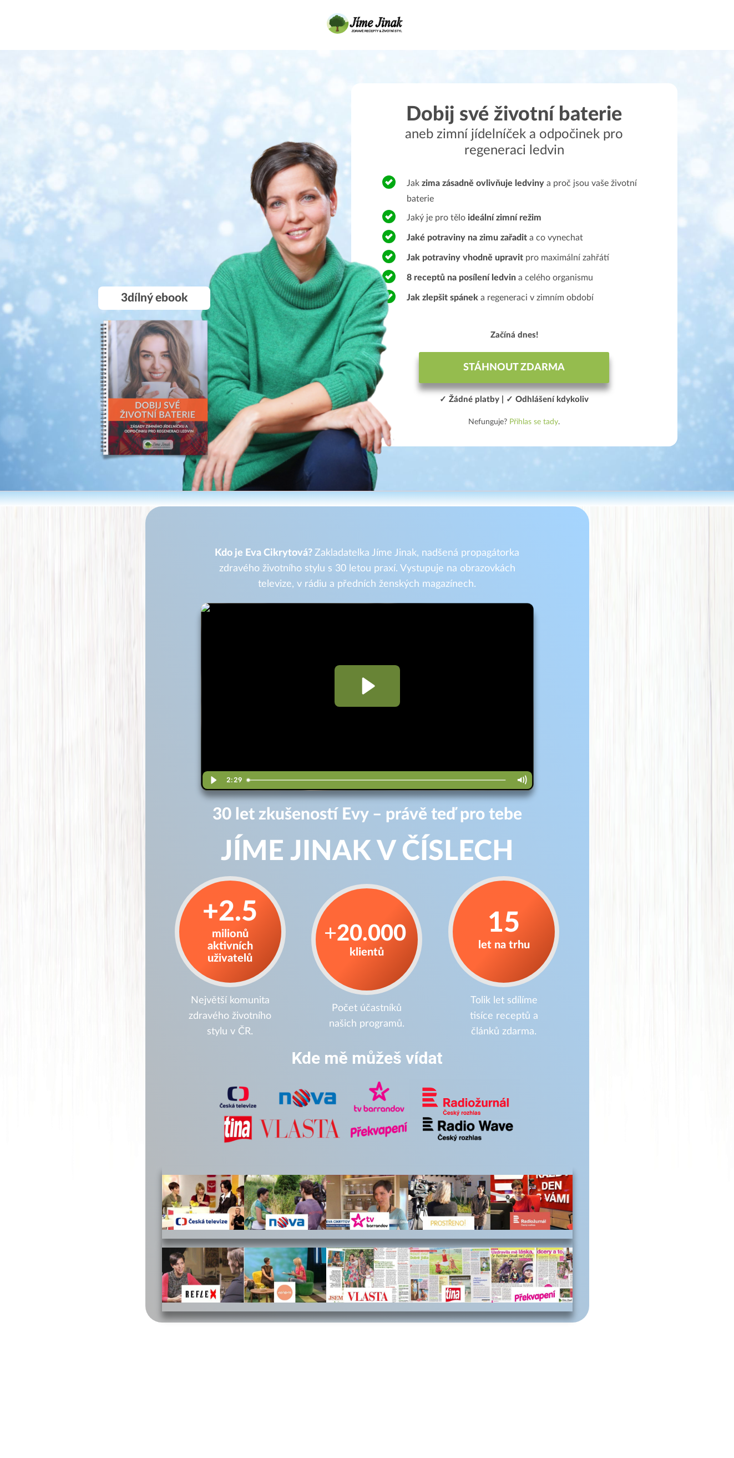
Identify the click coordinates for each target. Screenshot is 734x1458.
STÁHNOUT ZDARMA (514, 368)
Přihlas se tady (533, 422)
